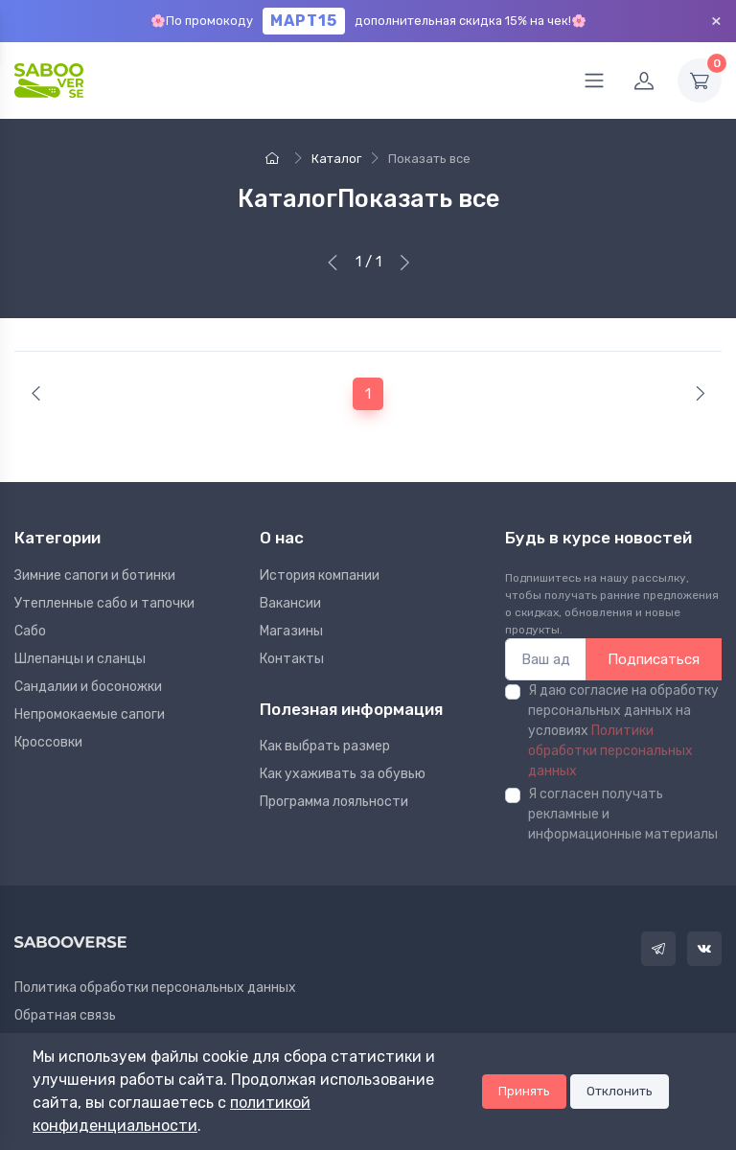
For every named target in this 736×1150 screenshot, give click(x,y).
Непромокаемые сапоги (89, 714)
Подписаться (654, 659)
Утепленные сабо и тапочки (104, 603)
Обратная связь (65, 1015)
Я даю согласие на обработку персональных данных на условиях (623, 730)
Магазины (291, 631)
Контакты (292, 659)
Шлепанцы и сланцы (80, 659)
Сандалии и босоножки (88, 686)
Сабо (30, 631)
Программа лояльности (334, 802)
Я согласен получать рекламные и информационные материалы (623, 814)
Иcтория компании (320, 575)
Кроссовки (48, 742)
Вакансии (290, 603)
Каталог (336, 158)
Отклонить (619, 1091)
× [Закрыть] (716, 21)
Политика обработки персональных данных (155, 987)
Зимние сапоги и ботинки (94, 575)
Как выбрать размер (325, 746)
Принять (524, 1091)
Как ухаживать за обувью (343, 774)
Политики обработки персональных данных (610, 751)
